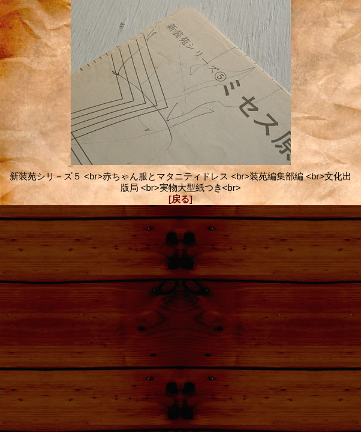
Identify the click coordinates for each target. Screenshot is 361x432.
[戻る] (180, 199)
